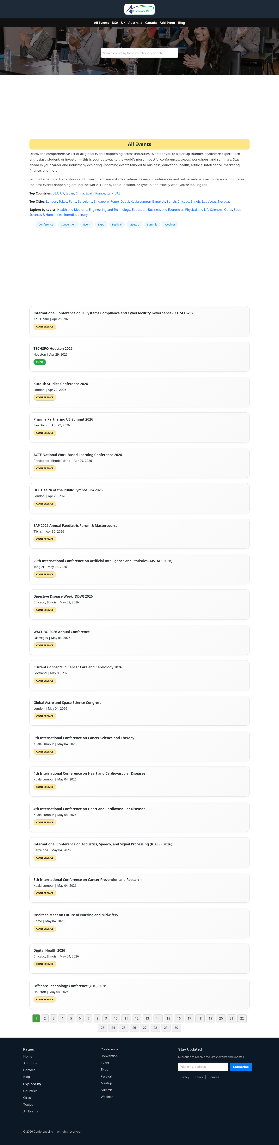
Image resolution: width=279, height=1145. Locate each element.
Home (27, 1056)
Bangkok (158, 201)
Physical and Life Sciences (203, 209)
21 (231, 1018)
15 (168, 1018)
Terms (199, 1077)
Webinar (170, 224)
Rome (114, 201)
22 (242, 1018)
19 (210, 1018)
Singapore (101, 201)
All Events (101, 23)
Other (228, 209)
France (100, 193)
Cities (27, 1098)
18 (200, 1018)
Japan (70, 193)
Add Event (167, 23)
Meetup (134, 224)
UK (123, 23)
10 (115, 1018)
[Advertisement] (139, 110)
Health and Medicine (72, 209)
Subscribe (241, 1067)
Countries (30, 1091)
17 (189, 1018)
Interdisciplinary (76, 215)
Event (86, 224)
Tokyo (63, 201)
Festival (117, 224)
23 (102, 1028)
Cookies (213, 1077)
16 (179, 1018)
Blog (181, 23)
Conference (46, 224)
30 (176, 1028)
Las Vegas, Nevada (215, 201)
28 (155, 1028)
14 (157, 1018)
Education (139, 209)
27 (144, 1028)
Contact (29, 1070)
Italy (110, 193)
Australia (135, 23)
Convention (68, 224)
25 (123, 1028)
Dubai (125, 201)
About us (30, 1063)
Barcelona (85, 201)
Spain (90, 193)
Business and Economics (166, 209)
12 (137, 1018)
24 (113, 1028)
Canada (151, 23)
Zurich (171, 201)
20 (221, 1018)
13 (147, 1018)
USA (115, 23)
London (51, 201)
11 (126, 1018)
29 (166, 1028)
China (80, 193)
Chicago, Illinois (188, 201)
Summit (152, 224)
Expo (101, 224)
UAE (118, 193)
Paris (72, 201)
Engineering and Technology (109, 209)
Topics (28, 1104)
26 (134, 1028)
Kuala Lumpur (141, 201)
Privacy (184, 1077)
